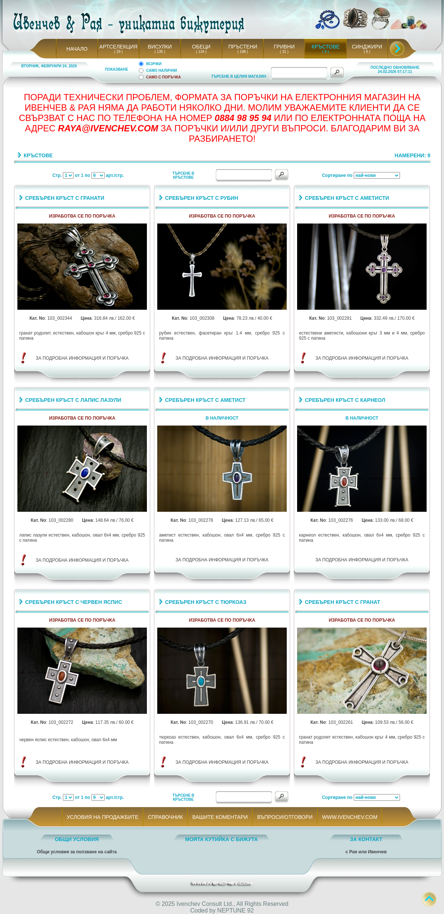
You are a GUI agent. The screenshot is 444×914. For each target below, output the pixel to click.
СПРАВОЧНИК (165, 817)
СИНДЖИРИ (367, 47)
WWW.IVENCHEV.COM (350, 817)
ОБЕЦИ (201, 47)
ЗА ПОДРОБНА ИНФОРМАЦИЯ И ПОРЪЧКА (82, 358)
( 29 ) (118, 52)
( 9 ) (325, 52)
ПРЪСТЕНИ (242, 47)
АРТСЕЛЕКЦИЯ (118, 47)
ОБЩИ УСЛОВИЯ (77, 839)
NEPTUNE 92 (235, 910)
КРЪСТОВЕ (326, 47)
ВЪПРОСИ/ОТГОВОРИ (285, 817)
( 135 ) (159, 52)
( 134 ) (201, 52)
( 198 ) (242, 52)
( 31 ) (284, 52)
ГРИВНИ (284, 47)
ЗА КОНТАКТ (366, 839)
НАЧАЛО (76, 49)
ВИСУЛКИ (160, 47)
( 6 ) (367, 52)
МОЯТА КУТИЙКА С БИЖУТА (221, 839)
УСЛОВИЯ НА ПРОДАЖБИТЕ (103, 817)
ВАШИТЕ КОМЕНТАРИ (220, 817)
